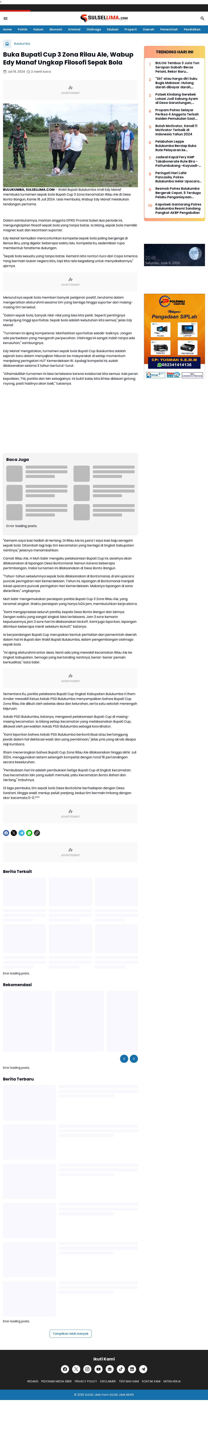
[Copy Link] (37, 833)
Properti (131, 29)
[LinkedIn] (132, 1369)
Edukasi (112, 29)
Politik (22, 29)
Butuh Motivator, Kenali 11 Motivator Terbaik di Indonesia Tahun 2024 (176, 130)
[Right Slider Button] (134, 1059)
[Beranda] (7, 44)
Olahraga (94, 29)
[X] (14, 833)
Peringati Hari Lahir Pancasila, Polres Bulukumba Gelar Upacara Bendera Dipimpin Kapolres (178, 177)
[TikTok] (121, 1369)
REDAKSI (32, 1381)
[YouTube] (98, 1369)
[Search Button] (202, 18)
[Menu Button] (5, 18)
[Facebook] (6, 833)
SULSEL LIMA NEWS (121, 1395)
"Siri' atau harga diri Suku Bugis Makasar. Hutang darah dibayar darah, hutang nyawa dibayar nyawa (176, 83)
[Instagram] (87, 1369)
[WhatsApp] (29, 833)
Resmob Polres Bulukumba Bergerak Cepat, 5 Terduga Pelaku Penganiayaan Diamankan (178, 193)
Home (7, 29)
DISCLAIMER (108, 1381)
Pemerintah (169, 29)
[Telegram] (21, 833)
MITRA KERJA (172, 1381)
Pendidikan (192, 29)
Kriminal (74, 29)
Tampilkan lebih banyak (70, 1334)
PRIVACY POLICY (86, 1381)
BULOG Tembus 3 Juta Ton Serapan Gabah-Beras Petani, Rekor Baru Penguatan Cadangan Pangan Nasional (177, 67)
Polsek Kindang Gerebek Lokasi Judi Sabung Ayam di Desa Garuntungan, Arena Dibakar (176, 99)
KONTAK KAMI (151, 1381)
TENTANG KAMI (129, 1381)
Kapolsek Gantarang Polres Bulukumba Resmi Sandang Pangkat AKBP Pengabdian (178, 208)
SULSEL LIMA (93, 1395)
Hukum (38, 29)
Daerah (148, 29)
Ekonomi (56, 29)
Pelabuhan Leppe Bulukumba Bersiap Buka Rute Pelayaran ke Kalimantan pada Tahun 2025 (175, 146)
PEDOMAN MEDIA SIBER (56, 1381)
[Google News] (110, 1369)
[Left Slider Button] (124, 1059)
